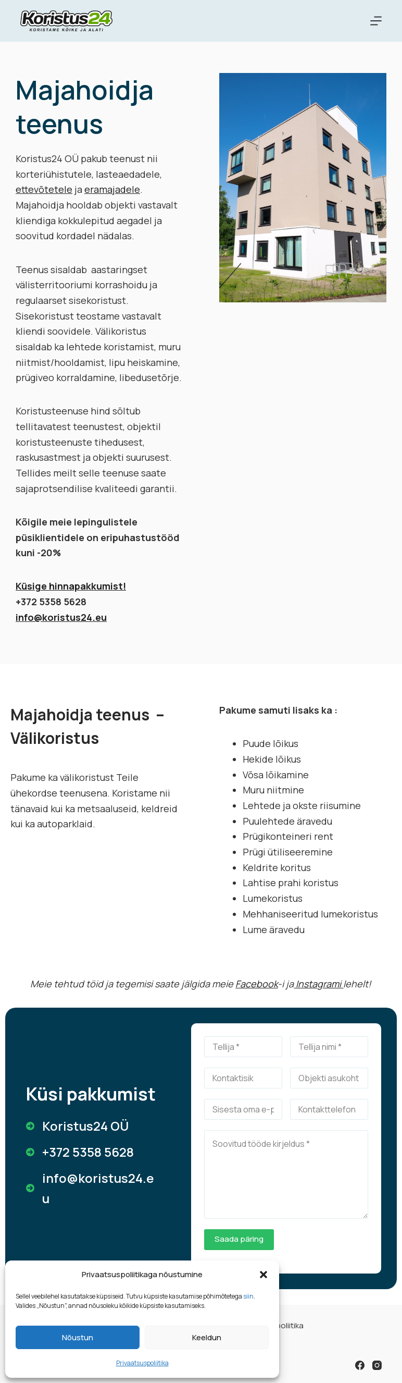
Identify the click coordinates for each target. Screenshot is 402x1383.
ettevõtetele (44, 189)
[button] (263, 1274)
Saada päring (239, 1238)
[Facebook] (360, 1365)
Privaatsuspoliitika (142, 1362)
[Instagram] (377, 1365)
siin (248, 1296)
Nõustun (77, 1337)
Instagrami (318, 983)
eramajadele (112, 189)
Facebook (256, 983)
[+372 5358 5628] (80, 1152)
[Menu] (376, 21)
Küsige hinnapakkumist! (71, 586)
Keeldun (206, 1337)
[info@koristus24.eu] (93, 1188)
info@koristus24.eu (61, 617)
